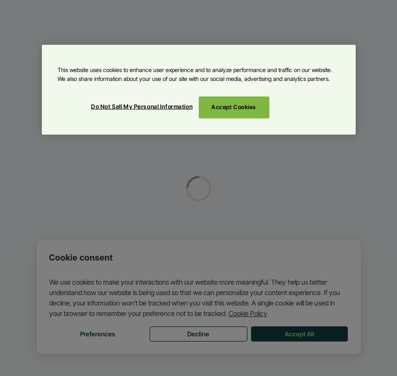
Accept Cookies (233, 107)
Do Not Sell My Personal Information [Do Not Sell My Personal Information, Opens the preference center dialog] (141, 106)
